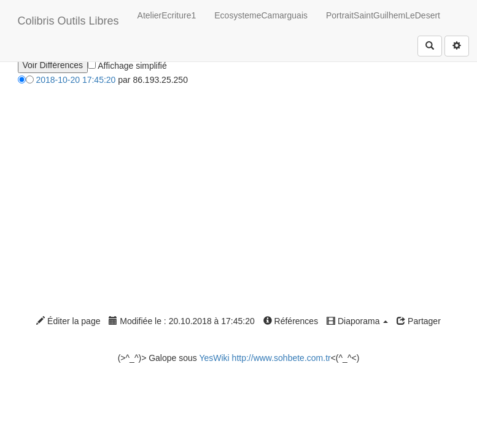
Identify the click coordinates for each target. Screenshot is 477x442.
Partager (419, 321)
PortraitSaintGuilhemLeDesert (383, 15)
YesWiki (214, 358)
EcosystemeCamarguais (261, 15)
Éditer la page (68, 321)
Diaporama (357, 321)
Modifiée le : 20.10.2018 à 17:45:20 (181, 321)
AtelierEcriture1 (167, 15)
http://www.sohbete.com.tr (281, 358)
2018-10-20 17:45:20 (75, 80)
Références (290, 321)
